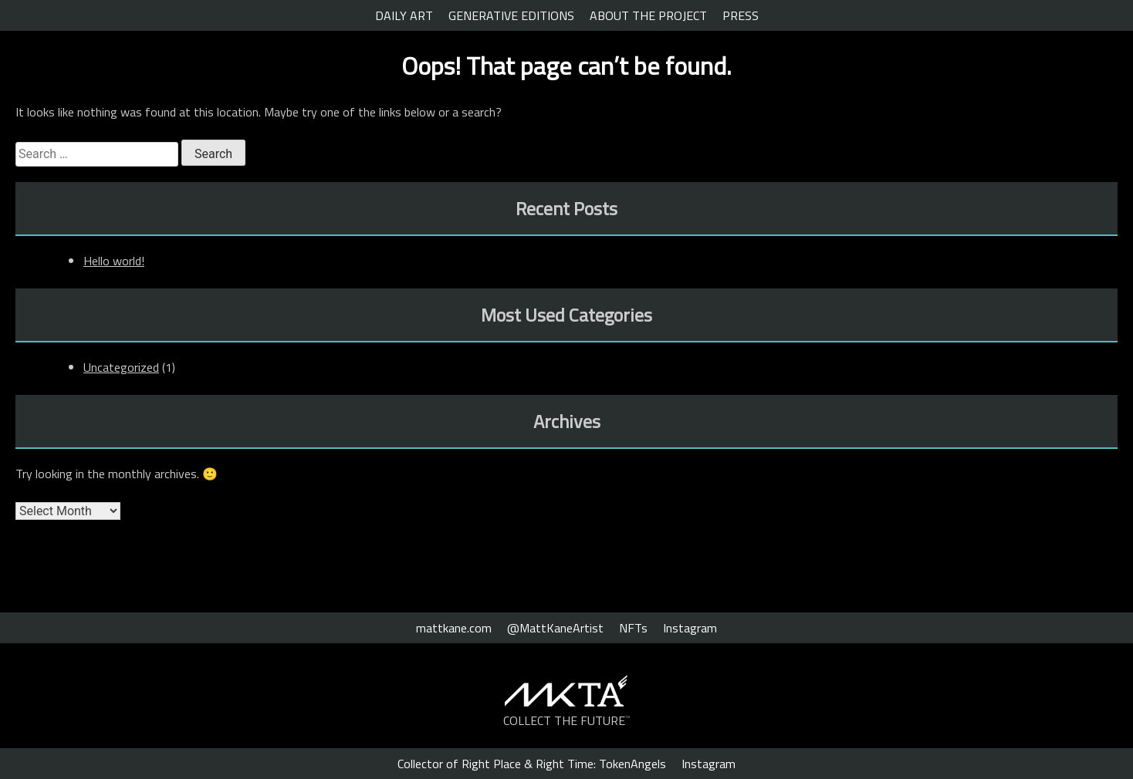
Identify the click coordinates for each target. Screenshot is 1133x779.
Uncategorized (121, 367)
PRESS (740, 15)
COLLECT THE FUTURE (567, 720)
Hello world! (113, 260)
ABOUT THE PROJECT (648, 15)
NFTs (633, 628)
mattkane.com (454, 628)
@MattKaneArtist (555, 628)
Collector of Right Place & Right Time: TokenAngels (531, 763)
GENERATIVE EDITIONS (511, 15)
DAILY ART (404, 15)
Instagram (690, 628)
